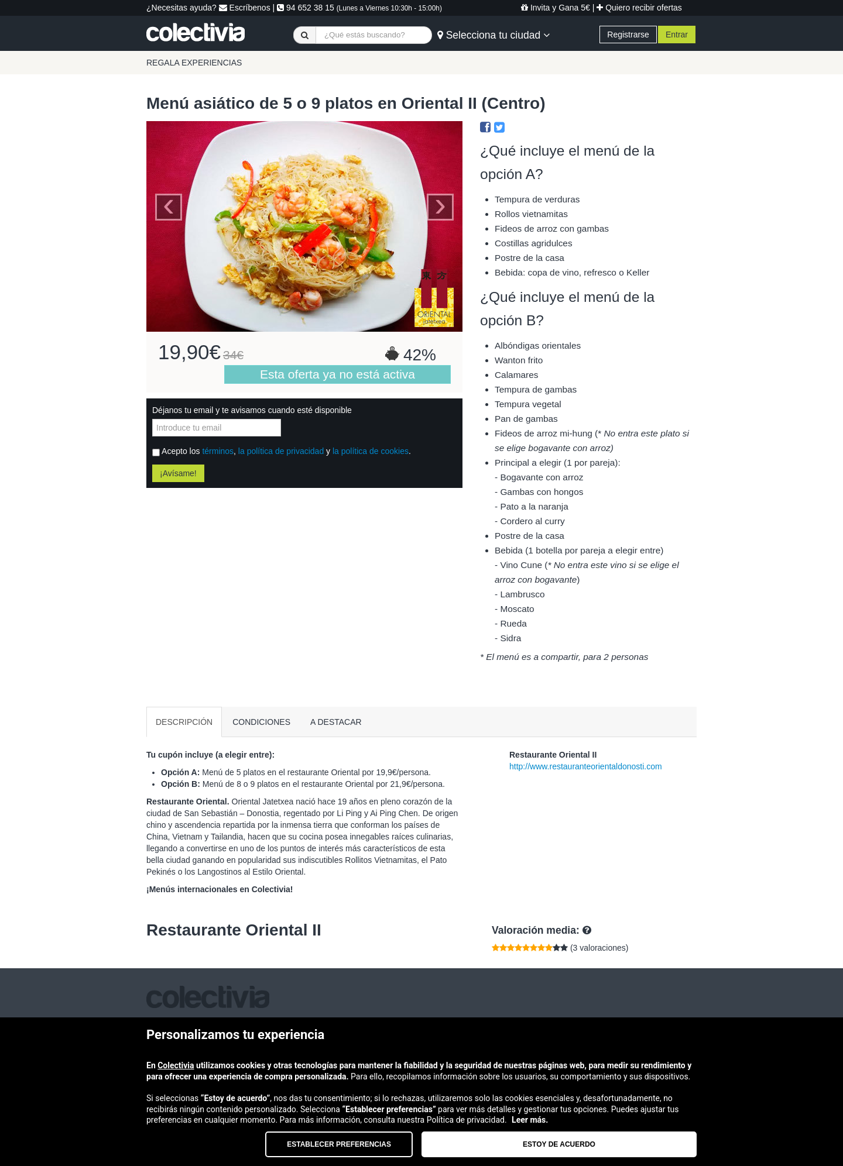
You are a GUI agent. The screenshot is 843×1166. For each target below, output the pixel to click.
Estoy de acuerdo (559, 1144)
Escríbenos (244, 7)
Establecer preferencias (339, 1144)
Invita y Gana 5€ (555, 7)
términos (218, 451)
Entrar (677, 34)
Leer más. (530, 1119)
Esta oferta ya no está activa (337, 374)
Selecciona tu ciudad (493, 35)
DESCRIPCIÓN (184, 722)
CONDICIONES (261, 722)
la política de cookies (371, 451)
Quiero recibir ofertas (639, 7)
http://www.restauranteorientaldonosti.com (585, 766)
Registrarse (628, 34)
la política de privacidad (281, 451)
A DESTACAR (336, 722)
